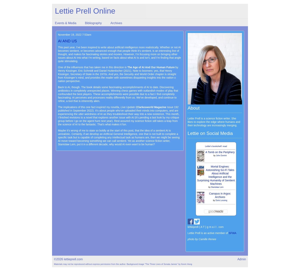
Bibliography (93, 23)
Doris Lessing (221, 200)
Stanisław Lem (217, 187)
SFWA (232, 233)
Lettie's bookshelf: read (216, 146)
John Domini (221, 155)
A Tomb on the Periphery (220, 152)
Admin (241, 259)
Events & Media (65, 23)
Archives (116, 23)
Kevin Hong (186, 264)
